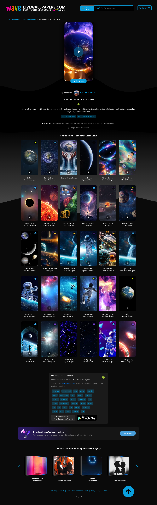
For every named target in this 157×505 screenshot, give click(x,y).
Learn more (127, 433)
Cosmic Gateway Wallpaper (88, 224)
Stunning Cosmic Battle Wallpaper (49, 224)
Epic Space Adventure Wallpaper (127, 270)
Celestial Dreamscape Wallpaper (49, 270)
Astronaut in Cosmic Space (88, 315)
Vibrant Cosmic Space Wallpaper (108, 179)
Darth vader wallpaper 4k (86, 116)
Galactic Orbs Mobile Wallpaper (108, 270)
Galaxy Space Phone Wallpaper (49, 360)
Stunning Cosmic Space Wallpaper (69, 270)
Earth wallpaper (29, 19)
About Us (61, 490)
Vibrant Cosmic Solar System (107, 224)
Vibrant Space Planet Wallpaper (127, 179)
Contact (53, 490)
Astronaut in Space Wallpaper (88, 270)
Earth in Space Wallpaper (30, 179)
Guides (104, 490)
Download (78, 81)
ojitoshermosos (84, 93)
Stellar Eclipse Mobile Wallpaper (30, 224)
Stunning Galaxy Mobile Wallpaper (127, 360)
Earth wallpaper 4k (68, 116)
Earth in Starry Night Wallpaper (49, 179)
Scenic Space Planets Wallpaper (29, 270)
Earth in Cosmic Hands (69, 178)
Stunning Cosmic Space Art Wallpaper (127, 224)
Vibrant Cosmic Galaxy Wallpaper (49, 315)
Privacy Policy (90, 490)
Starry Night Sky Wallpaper (69, 360)
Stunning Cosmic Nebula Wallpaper (108, 315)
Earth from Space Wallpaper (88, 179)
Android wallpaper (67, 383)
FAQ (98, 490)
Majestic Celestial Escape (29, 360)
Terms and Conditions (74, 490)
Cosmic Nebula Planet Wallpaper (69, 224)
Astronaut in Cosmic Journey (68, 315)
